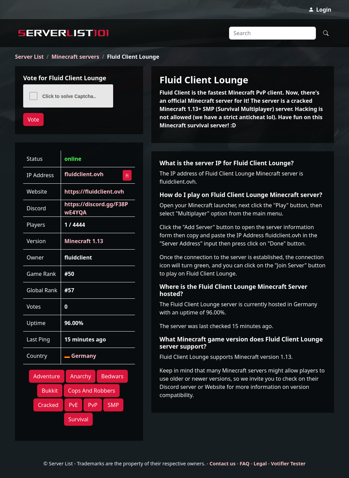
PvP (92, 405)
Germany (80, 356)
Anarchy (80, 376)
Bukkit (50, 390)
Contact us (223, 463)
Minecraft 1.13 (83, 241)
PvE (73, 405)
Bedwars (112, 376)
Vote (33, 119)
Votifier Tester (288, 463)
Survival (79, 419)
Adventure (46, 376)
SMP (113, 405)
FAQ (244, 463)
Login (319, 9)
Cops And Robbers (91, 390)
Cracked (48, 405)
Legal (260, 463)
